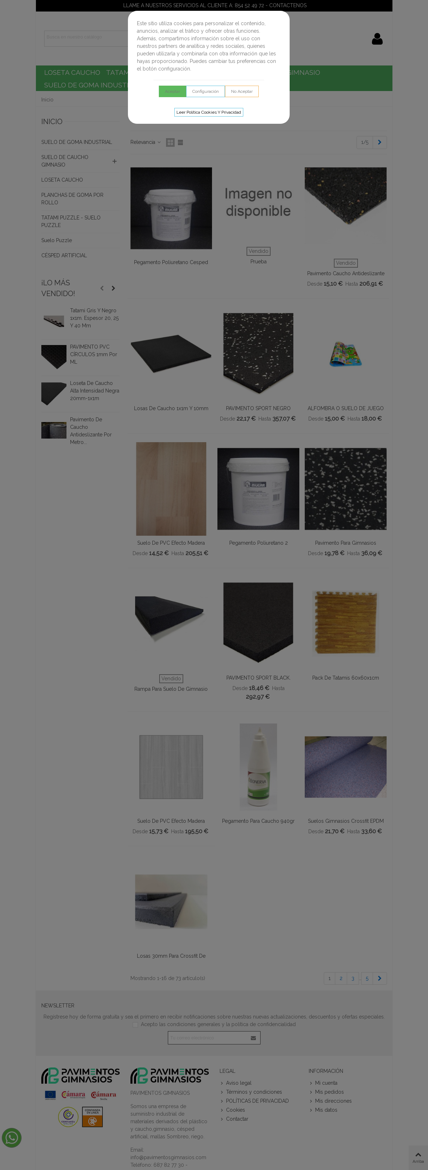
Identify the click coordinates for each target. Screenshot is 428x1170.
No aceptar (242, 91)
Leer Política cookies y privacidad (208, 112)
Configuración (205, 91)
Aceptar (172, 91)
